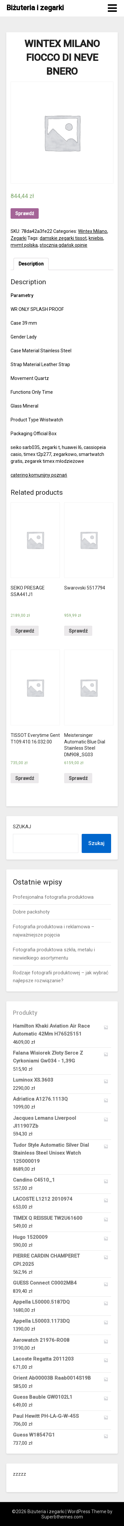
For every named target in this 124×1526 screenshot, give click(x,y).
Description (31, 263)
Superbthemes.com (62, 1516)
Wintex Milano (92, 231)
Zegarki (18, 238)
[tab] (31, 264)
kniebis (96, 238)
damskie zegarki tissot (63, 238)
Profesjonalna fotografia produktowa (53, 897)
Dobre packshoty (31, 912)
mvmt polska (24, 245)
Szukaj (22, 827)
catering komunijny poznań (39, 475)
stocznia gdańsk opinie (63, 245)
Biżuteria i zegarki (35, 8)
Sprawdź (24, 213)
